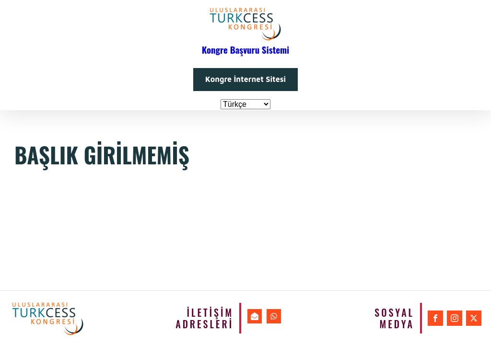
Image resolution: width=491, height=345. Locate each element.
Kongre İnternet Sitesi (245, 79)
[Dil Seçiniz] (245, 104)
